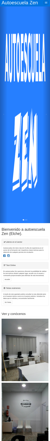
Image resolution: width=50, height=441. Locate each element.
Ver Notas (8, 302)
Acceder (7, 279)
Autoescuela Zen (20, 2)
